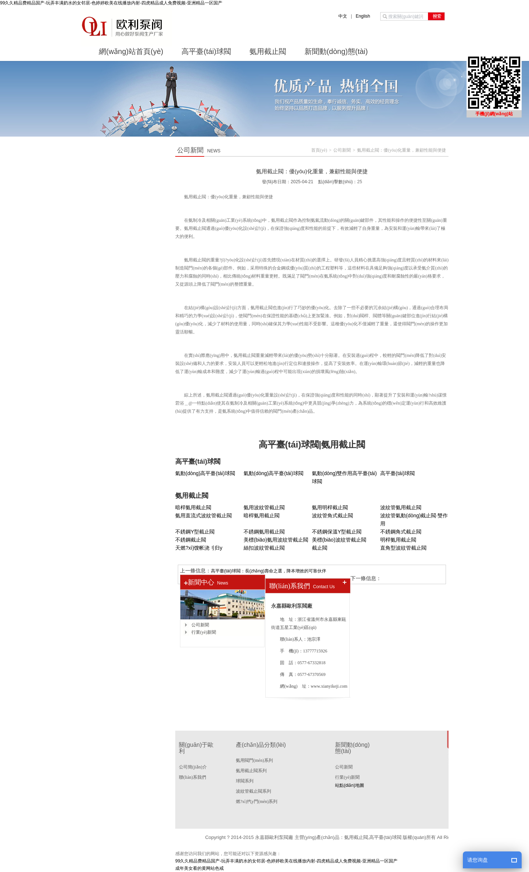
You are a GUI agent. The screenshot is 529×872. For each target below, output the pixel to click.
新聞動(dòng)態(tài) (336, 51)
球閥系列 (244, 781)
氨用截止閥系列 (251, 770)
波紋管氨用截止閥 (400, 507)
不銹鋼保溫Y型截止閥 (336, 532)
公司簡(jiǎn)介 (193, 767)
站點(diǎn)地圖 (349, 785)
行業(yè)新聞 (203, 632)
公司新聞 (342, 150)
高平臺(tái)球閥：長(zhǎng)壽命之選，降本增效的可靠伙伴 (268, 571)
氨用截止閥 (267, 51)
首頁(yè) (319, 150)
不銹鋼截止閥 (190, 540)
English (363, 16)
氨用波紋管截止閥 (264, 507)
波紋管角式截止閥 (332, 515)
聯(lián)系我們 (192, 777)
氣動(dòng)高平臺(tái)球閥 (205, 473)
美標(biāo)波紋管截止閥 (339, 540)
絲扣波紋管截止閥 (264, 548)
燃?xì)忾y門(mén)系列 (256, 801)
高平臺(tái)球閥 (206, 51)
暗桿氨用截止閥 (193, 507)
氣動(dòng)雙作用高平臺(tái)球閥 (344, 477)
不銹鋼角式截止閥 (400, 532)
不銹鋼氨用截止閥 (264, 532)
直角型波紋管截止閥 (403, 548)
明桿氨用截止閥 (398, 540)
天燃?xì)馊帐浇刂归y (198, 548)
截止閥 (319, 548)
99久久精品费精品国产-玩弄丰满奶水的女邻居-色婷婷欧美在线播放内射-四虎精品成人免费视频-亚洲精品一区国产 (111, 3)
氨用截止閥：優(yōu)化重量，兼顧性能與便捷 (401, 150)
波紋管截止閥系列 (253, 791)
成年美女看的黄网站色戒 (199, 868)
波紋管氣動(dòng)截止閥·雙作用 (414, 520)
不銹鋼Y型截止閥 (195, 532)
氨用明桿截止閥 (330, 507)
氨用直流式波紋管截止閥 (203, 515)
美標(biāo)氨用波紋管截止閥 (276, 540)
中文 (342, 16)
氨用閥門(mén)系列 (254, 760)
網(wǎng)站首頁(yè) (131, 51)
